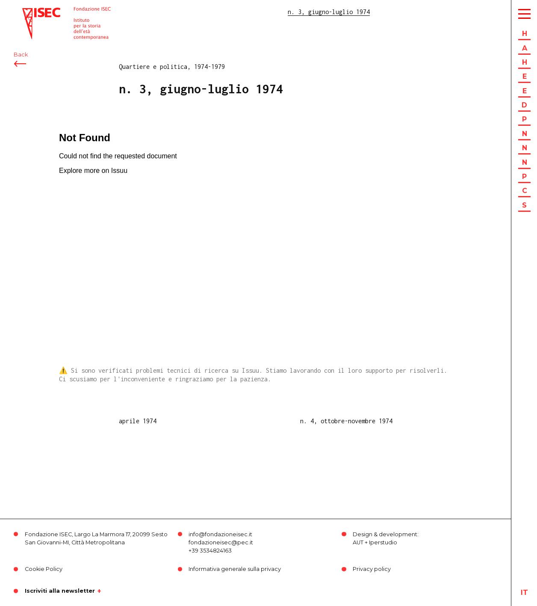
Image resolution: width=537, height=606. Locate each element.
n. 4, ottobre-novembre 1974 (346, 421)
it (524, 592)
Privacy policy (372, 569)
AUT (358, 542)
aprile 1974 (137, 421)
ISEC (29, 11)
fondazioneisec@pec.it (221, 542)
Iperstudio (383, 542)
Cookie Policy (43, 569)
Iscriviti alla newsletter (60, 591)
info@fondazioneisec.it (220, 534)
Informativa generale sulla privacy (235, 569)
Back (21, 54)
